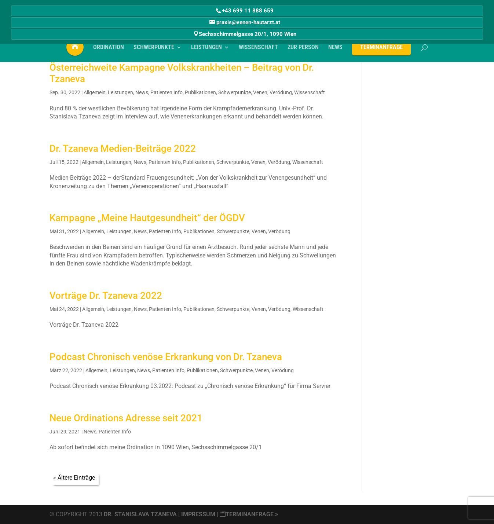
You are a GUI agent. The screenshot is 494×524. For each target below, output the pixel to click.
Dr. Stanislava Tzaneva (140, 514)
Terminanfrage (381, 49)
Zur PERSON (303, 50)
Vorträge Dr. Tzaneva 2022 (106, 295)
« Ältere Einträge (74, 477)
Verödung (281, 92)
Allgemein (95, 92)
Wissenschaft (309, 92)
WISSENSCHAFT (258, 50)
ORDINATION (108, 50)
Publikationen (200, 92)
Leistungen (120, 92)
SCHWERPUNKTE (153, 50)
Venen (260, 92)
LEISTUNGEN (206, 50)
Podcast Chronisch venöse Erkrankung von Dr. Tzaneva (166, 356)
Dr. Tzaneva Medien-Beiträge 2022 (123, 148)
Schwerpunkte (234, 92)
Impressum (199, 514)
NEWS (335, 50)
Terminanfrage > (249, 514)
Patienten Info (166, 92)
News (141, 92)
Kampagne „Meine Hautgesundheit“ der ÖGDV (147, 217)
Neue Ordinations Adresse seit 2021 (126, 418)
